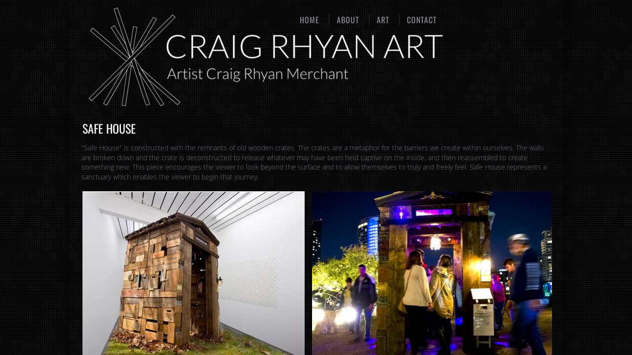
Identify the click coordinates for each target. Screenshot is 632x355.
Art (383, 19)
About (348, 19)
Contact (422, 19)
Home (309, 19)
